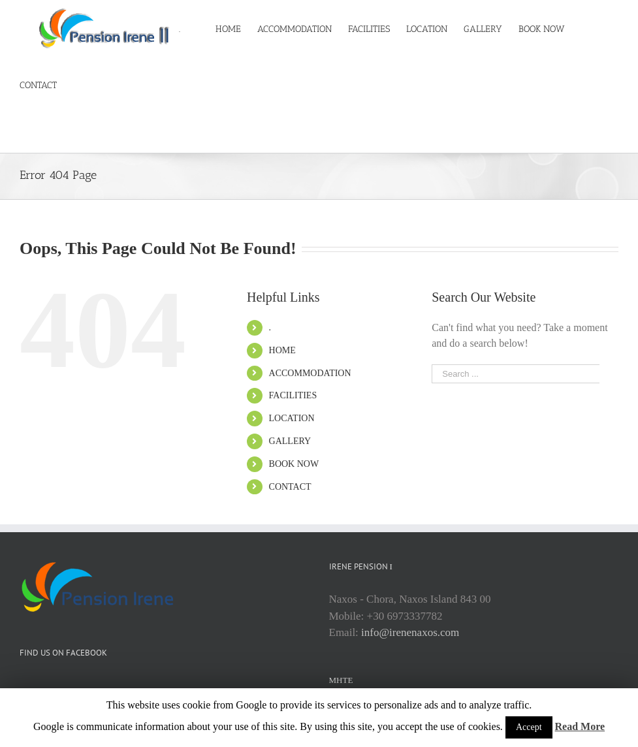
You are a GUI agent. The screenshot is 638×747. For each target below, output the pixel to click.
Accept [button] (529, 727)
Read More (580, 726)
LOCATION (292, 418)
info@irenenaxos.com (410, 632)
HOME (282, 350)
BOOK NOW (294, 464)
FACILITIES (293, 395)
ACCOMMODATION (310, 373)
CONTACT (290, 487)
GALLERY (290, 441)
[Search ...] (515, 373)
